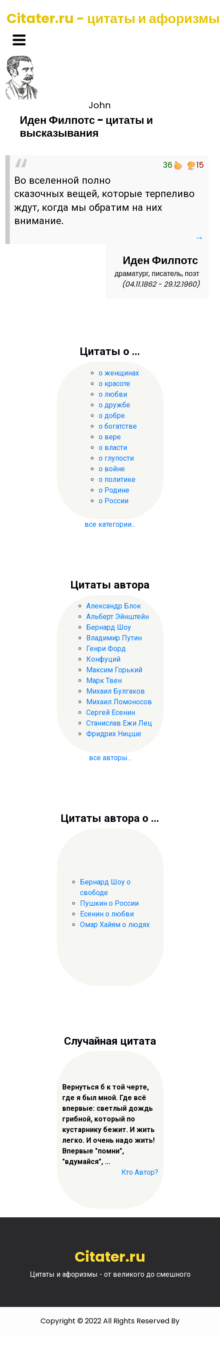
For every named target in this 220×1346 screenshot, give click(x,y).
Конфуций (103, 659)
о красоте (114, 383)
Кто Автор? (139, 1172)
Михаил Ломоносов (119, 702)
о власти (113, 447)
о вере (110, 437)
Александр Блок (113, 606)
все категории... (110, 524)
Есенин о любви (107, 914)
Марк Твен (104, 680)
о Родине (114, 490)
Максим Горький (114, 670)
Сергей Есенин (110, 712)
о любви (113, 394)
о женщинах (119, 373)
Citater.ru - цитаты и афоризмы (113, 18)
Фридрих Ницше (113, 734)
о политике (117, 479)
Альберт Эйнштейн (117, 616)
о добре (112, 415)
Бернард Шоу (108, 627)
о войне (112, 469)
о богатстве (118, 426)
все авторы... (110, 758)
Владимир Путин (114, 638)
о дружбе (114, 405)
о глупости (116, 458)
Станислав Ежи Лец (119, 723)
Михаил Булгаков (115, 691)
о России (113, 501)
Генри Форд (106, 648)
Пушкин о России (109, 903)
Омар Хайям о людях (115, 924)
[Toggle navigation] (19, 40)
